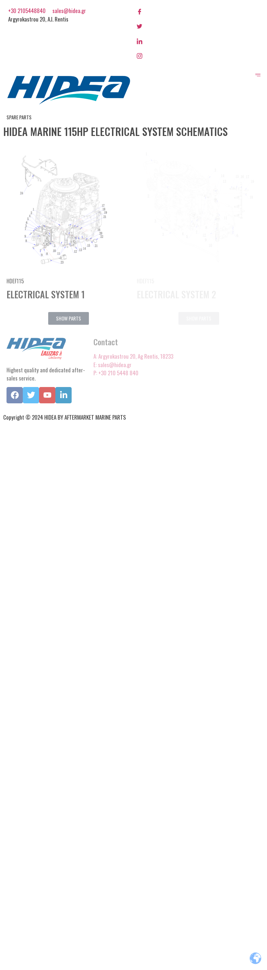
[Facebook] (198, 11)
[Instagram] (198, 55)
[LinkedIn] (198, 40)
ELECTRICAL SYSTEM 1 (46, 294)
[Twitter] (198, 26)
